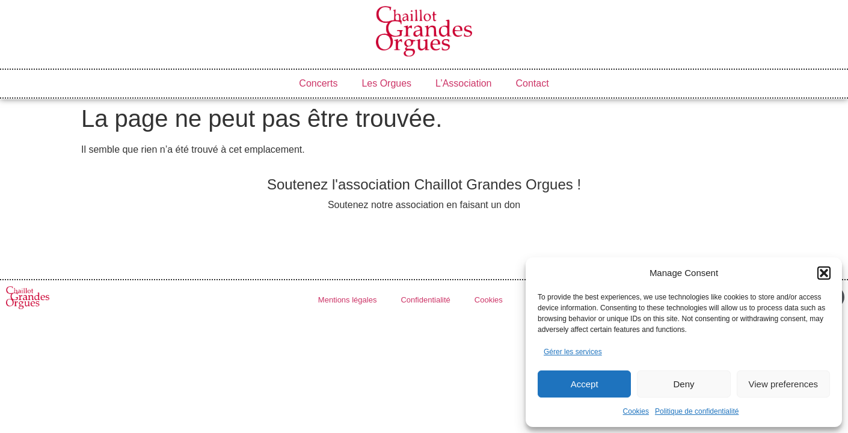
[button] (824, 273)
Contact (532, 83)
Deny (683, 384)
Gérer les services (573, 352)
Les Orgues (386, 83)
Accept (584, 384)
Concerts (318, 83)
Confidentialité (425, 299)
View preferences (784, 384)
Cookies (636, 411)
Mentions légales (347, 299)
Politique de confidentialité (697, 411)
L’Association (463, 83)
